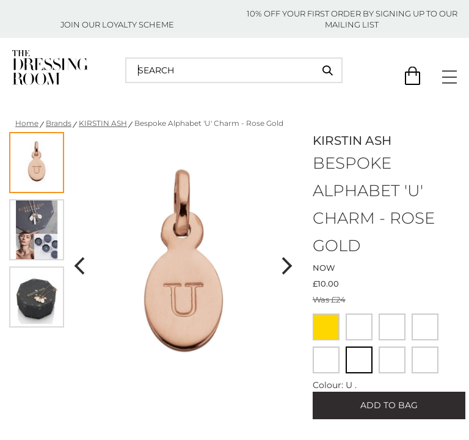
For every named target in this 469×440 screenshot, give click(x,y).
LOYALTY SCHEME (138, 24)
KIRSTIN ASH (103, 123)
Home (26, 123)
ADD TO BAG (389, 405)
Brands (58, 123)
